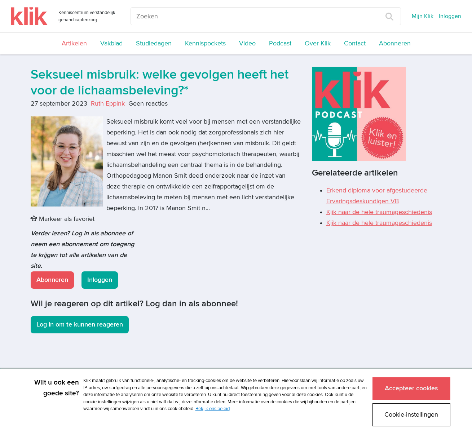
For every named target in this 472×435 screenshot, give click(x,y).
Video (247, 43)
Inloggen (450, 16)
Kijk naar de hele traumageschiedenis (379, 212)
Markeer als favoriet (62, 219)
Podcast (280, 43)
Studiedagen (154, 43)
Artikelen (74, 43)
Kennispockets (205, 43)
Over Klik (318, 43)
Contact (355, 43)
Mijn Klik (422, 16)
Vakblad (111, 43)
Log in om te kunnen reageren (79, 324)
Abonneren (395, 43)
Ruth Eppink (108, 103)
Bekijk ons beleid (212, 409)
